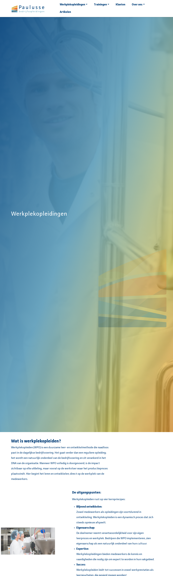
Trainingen (101, 4)
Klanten (120, 4)
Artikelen (65, 12)
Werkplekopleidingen (73, 4)
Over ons (138, 4)
